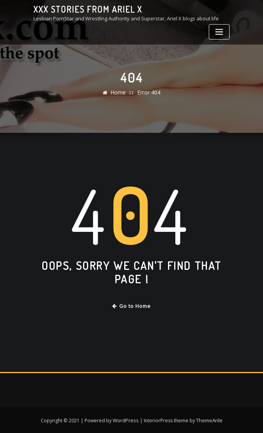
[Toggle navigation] (219, 31)
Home (119, 92)
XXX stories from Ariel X (84, 9)
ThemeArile (208, 418)
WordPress (125, 418)
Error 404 (148, 92)
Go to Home (132, 305)
